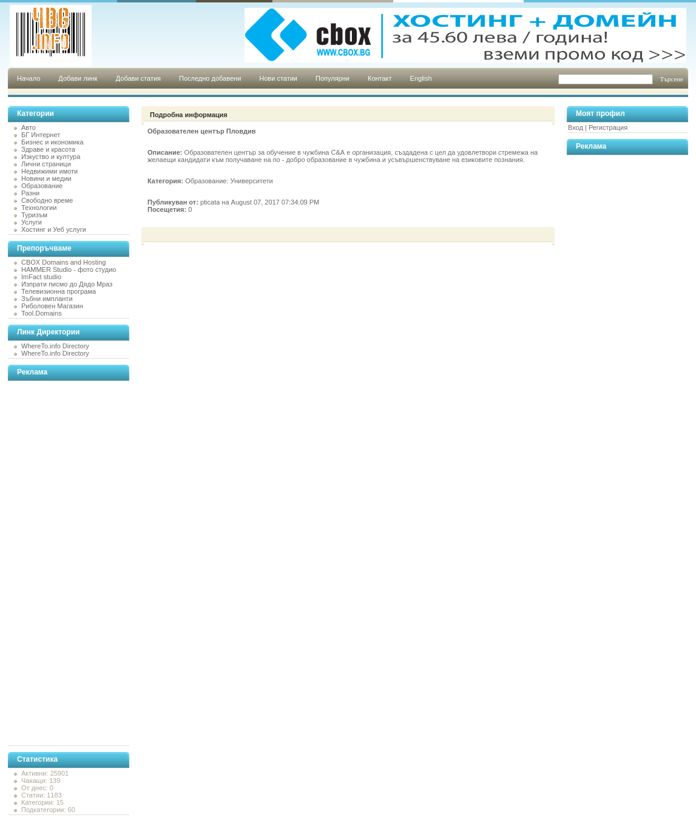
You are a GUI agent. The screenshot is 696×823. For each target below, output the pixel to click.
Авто (28, 127)
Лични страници (46, 164)
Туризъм (34, 214)
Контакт (380, 78)
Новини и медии (46, 178)
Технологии (38, 207)
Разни (30, 193)
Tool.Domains (41, 313)
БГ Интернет (40, 134)
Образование (42, 185)
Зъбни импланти (47, 298)
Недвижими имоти (49, 171)
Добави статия (138, 78)
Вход (575, 127)
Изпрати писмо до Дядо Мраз (66, 284)
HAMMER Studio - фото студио (68, 269)
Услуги (31, 222)
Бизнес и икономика (52, 142)
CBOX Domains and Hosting (63, 262)
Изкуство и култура (50, 156)
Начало (28, 78)
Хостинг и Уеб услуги (53, 229)
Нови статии (278, 78)
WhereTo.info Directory (55, 346)
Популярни (333, 78)
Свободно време (47, 200)
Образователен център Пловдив (201, 131)
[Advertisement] (56, 563)
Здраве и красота (48, 149)
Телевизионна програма (58, 291)
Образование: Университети (228, 181)
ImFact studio (41, 276)
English (421, 78)
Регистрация (608, 127)
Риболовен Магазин (52, 306)
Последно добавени (210, 78)
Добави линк (77, 78)
